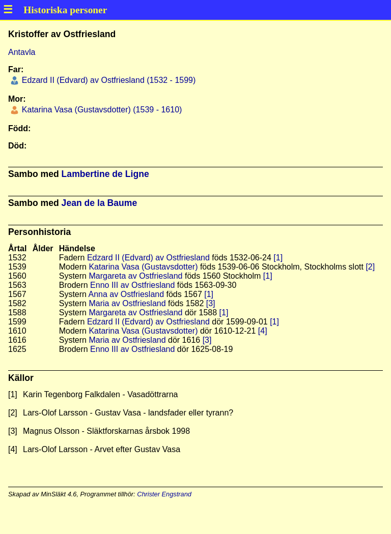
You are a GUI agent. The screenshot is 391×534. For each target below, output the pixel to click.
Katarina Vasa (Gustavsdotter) (143, 266)
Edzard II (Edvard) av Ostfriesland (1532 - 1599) (107, 80)
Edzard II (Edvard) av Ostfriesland (148, 257)
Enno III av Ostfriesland (132, 285)
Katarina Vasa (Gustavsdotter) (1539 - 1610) (100, 109)
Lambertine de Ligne (105, 174)
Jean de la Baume (99, 203)
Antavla (21, 52)
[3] (210, 303)
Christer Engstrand (164, 494)
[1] (278, 257)
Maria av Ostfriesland (127, 303)
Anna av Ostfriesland (126, 294)
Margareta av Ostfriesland (135, 276)
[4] (262, 331)
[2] (370, 266)
